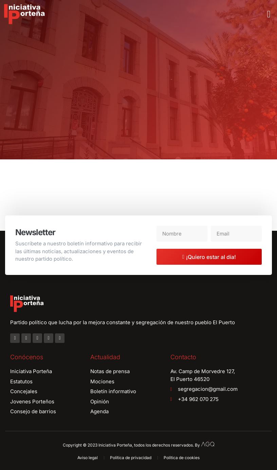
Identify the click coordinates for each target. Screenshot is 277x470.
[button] (269, 14)
